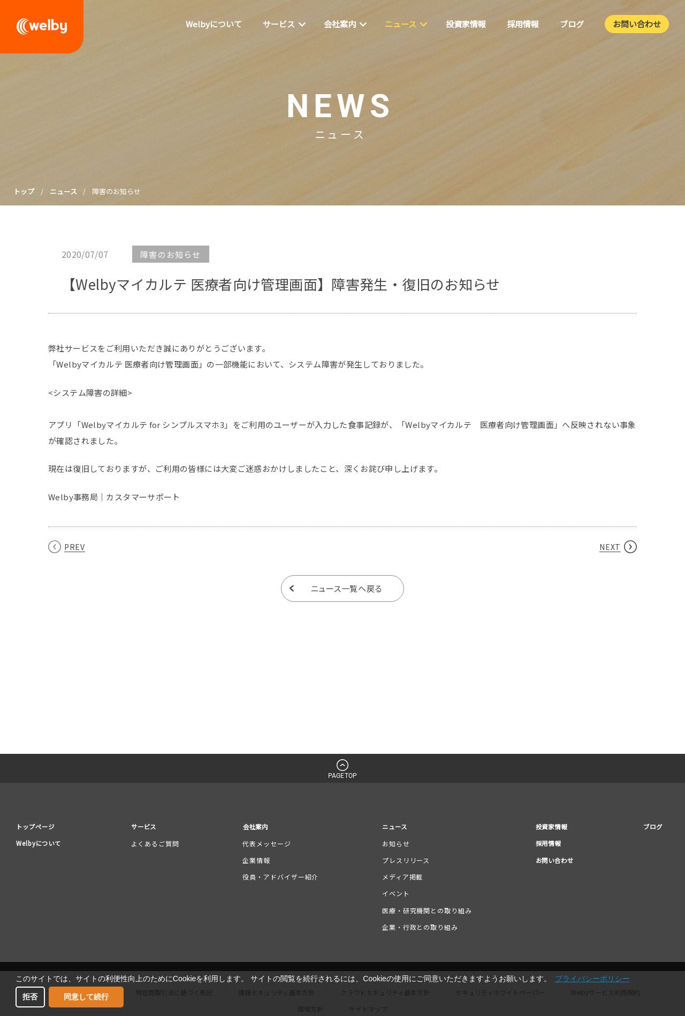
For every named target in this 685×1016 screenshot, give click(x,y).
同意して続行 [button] (86, 996)
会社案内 (258, 827)
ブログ (651, 827)
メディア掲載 (399, 878)
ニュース (63, 191)
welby (41, 27)
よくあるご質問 (159, 845)
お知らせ (393, 845)
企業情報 (257, 861)
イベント (393, 894)
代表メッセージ (267, 845)
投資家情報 (547, 827)
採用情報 (543, 846)
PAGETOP (342, 776)
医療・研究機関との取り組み (424, 911)
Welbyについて (42, 846)
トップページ (38, 827)
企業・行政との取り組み (417, 928)
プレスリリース (403, 861)
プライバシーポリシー (592, 978)
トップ (23, 191)
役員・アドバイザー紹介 (281, 878)
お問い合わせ (550, 863)
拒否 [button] (29, 996)
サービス (150, 827)
